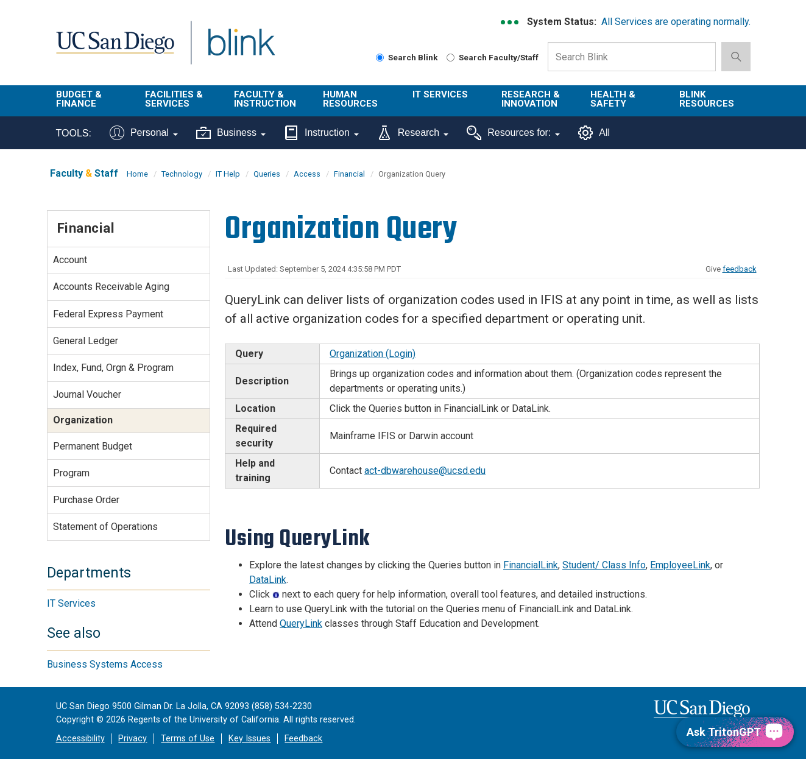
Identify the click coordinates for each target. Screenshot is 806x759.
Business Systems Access (105, 664)
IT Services (440, 94)
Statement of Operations (105, 526)
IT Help (228, 173)
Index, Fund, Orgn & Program (113, 367)
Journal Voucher (87, 394)
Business (231, 132)
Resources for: (513, 132)
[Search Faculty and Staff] (450, 58)
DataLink (267, 579)
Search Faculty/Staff (493, 57)
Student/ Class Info (604, 565)
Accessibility (80, 738)
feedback (740, 269)
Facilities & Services (174, 99)
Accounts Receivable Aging (111, 286)
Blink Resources (706, 99)
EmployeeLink (680, 565)
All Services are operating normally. (676, 21)
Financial (349, 173)
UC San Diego (115, 49)
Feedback (303, 738)
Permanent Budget (92, 446)
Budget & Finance (79, 99)
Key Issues (249, 738)
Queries (266, 173)
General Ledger (85, 341)
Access (307, 173)
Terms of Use (187, 738)
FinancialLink (530, 565)
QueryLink (301, 623)
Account (70, 260)
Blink (241, 49)
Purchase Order (86, 500)
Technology (181, 173)
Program (71, 473)
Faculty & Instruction (265, 99)
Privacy (132, 738)
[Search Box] (632, 56)
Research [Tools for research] (412, 132)
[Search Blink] (380, 58)
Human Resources (350, 99)
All (594, 132)
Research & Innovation (530, 99)
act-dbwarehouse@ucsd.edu (425, 470)
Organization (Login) (372, 353)
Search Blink (407, 57)
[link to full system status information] (510, 22)
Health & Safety (612, 99)
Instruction (321, 132)
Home (137, 173)
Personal (144, 132)
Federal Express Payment (108, 314)
